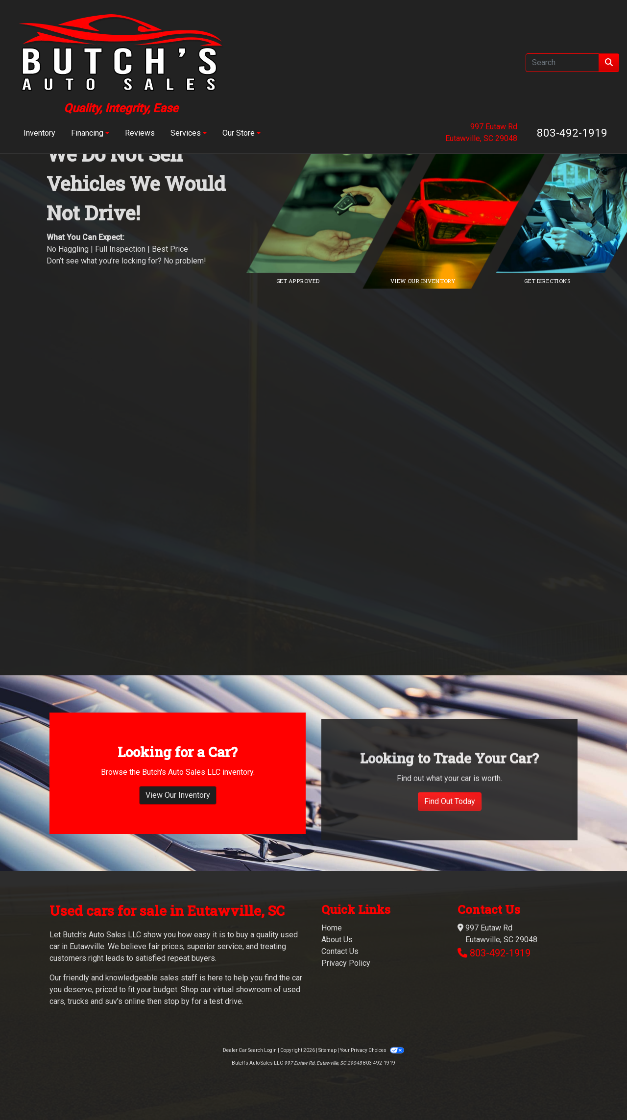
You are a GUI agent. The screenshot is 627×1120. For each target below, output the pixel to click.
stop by (177, 1001)
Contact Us (340, 951)
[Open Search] (562, 62)
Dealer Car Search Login (250, 1050)
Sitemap (327, 1050)
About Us (337, 939)
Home (331, 927)
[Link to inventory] (467, 207)
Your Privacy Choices (372, 1050)
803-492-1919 (572, 132)
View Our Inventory (177, 833)
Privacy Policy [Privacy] (345, 963)
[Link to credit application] (343, 207)
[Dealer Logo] (121, 62)
